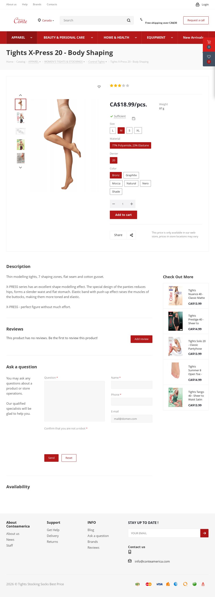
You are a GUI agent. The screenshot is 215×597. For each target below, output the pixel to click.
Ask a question (98, 536)
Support (53, 522)
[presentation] (76, 440)
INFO (92, 522)
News (10, 539)
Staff (9, 545)
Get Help (53, 530)
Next (20, 167)
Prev (20, 95)
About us (12, 533)
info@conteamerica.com (152, 561)
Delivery (53, 536)
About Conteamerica (18, 524)
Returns (52, 541)
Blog (91, 530)
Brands (93, 541)
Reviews (93, 547)
